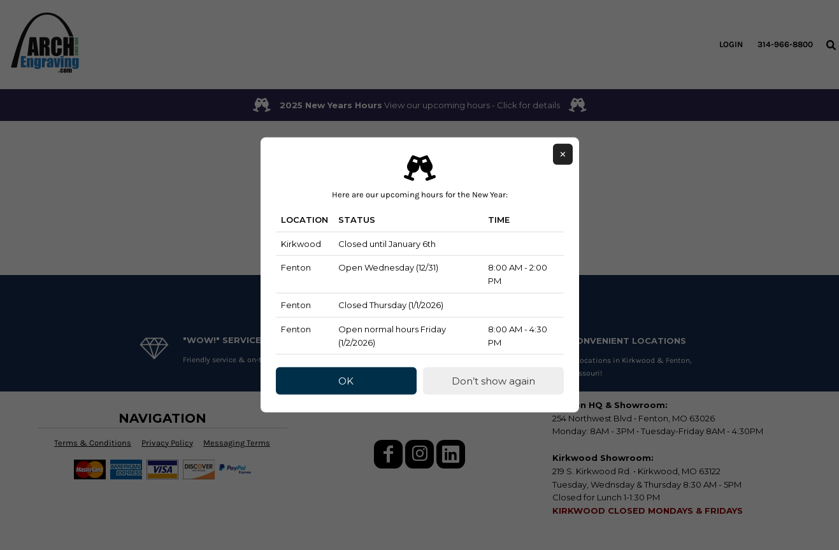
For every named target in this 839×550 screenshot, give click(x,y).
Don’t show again (493, 381)
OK (346, 381)
